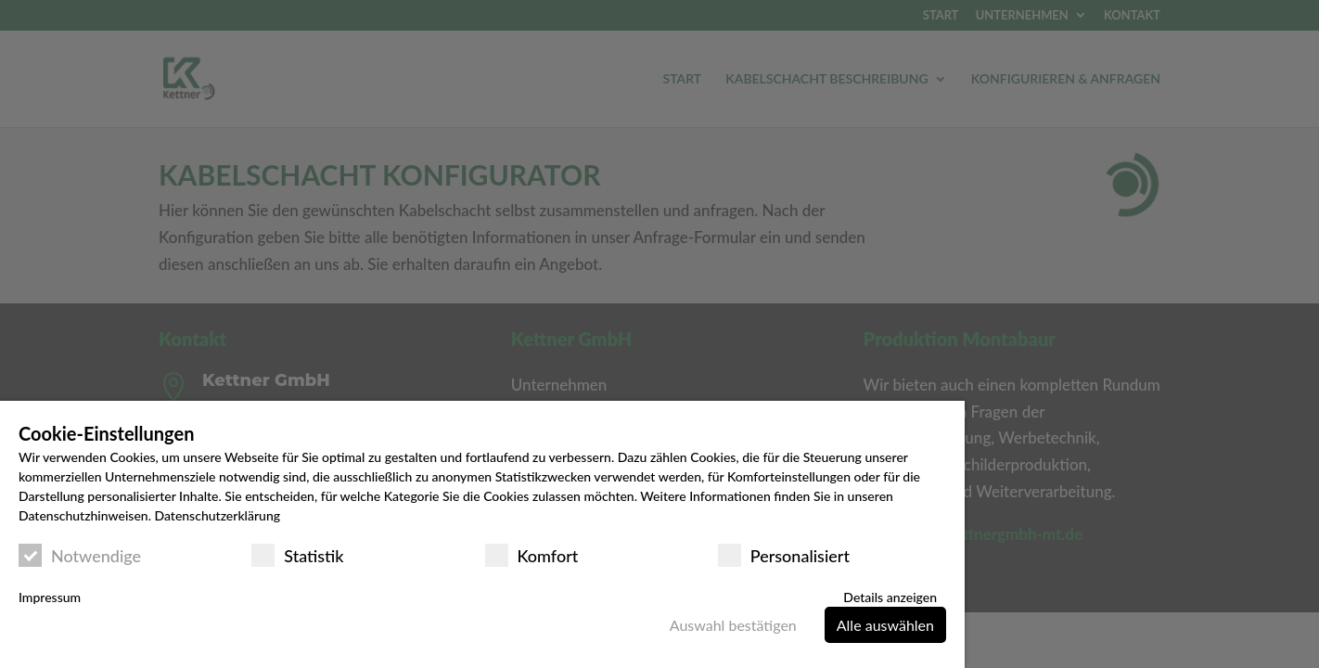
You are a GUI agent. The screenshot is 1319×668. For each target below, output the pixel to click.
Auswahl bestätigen (733, 625)
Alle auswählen (885, 625)
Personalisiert (784, 555)
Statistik (297, 555)
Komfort (532, 555)
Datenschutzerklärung (217, 515)
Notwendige (80, 555)
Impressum (50, 597)
